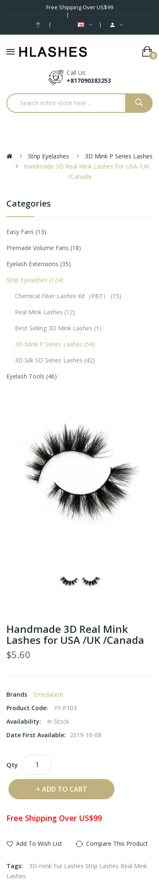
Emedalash (48, 694)
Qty (12, 764)
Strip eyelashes (48, 156)
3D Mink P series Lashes (119, 156)
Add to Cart (64, 789)
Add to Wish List (39, 843)
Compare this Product (117, 843)
